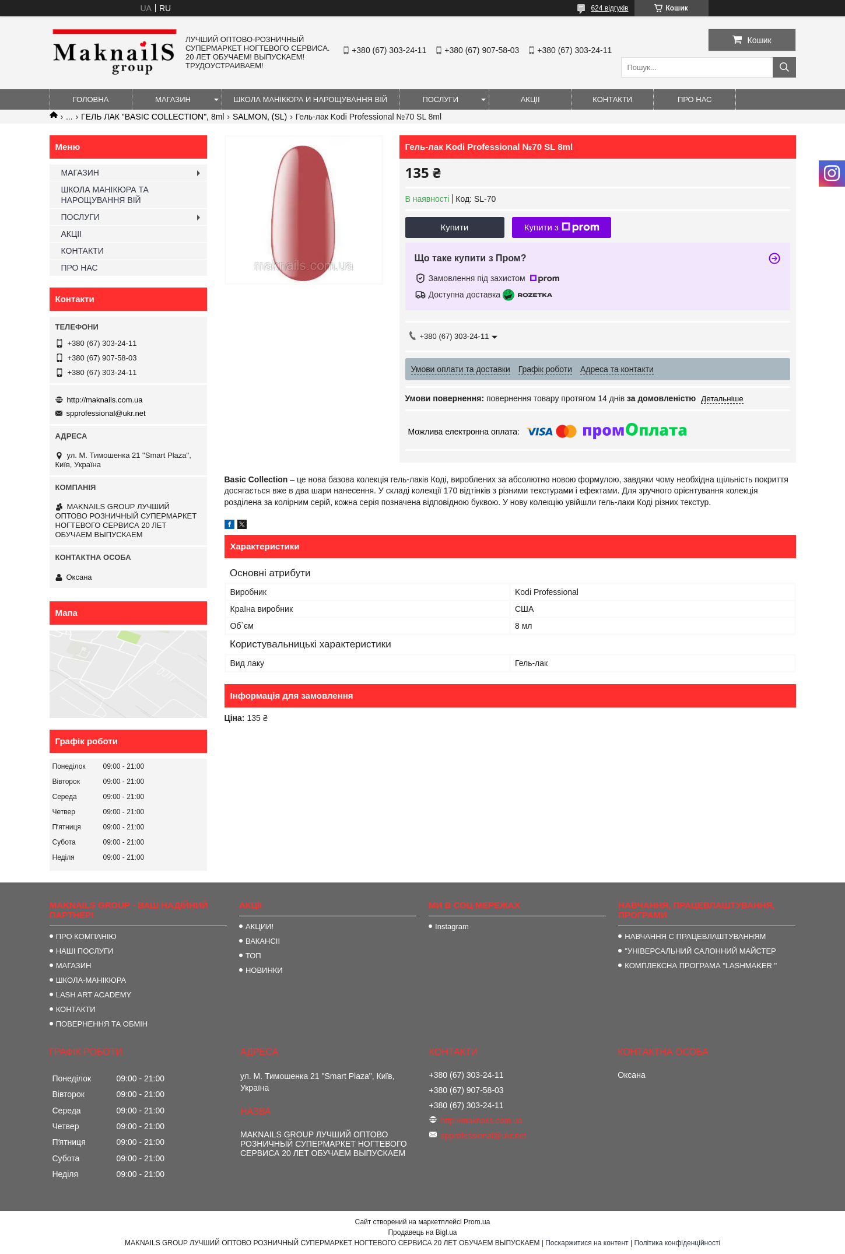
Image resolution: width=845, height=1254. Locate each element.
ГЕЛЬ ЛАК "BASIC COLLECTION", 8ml (152, 116)
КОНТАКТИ (612, 99)
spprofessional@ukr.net (106, 413)
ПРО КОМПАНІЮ (86, 936)
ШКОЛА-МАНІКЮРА (91, 980)
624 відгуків (609, 8)
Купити (455, 227)
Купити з (561, 227)
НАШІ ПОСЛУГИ (85, 951)
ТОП (253, 955)
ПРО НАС (695, 99)
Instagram (452, 926)
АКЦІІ (530, 99)
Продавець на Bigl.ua (422, 1232)
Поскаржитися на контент (586, 1243)
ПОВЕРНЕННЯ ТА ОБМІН (102, 1024)
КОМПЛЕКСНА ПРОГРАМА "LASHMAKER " (701, 965)
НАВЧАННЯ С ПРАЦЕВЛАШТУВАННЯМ (695, 936)
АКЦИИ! (260, 926)
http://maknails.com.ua (105, 399)
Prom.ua (477, 1222)
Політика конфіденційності (677, 1243)
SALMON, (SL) (260, 116)
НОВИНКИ (264, 970)
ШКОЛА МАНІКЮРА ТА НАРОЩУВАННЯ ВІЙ (105, 195)
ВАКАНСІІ (263, 941)
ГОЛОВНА (91, 99)
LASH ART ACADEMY (94, 994)
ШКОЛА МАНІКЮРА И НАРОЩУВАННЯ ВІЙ (311, 99)
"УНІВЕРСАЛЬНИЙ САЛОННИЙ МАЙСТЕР (700, 951)
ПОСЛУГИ (440, 99)
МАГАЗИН (173, 99)
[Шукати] (784, 67)
